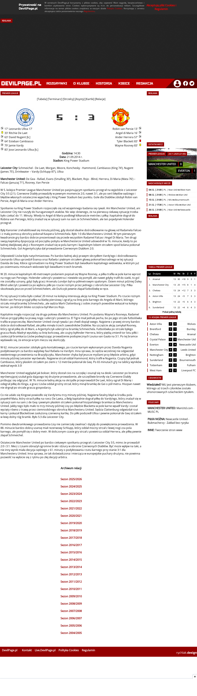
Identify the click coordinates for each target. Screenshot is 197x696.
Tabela (42, 99)
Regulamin (88, 650)
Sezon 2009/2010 (71, 596)
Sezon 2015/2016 (71, 552)
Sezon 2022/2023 (71, 501)
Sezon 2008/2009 (71, 603)
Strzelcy (68, 99)
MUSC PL (153, 412)
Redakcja (144, 83)
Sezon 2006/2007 (71, 618)
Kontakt (27, 650)
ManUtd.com (185, 408)
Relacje (100, 99)
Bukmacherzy (156, 423)
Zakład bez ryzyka (178, 423)
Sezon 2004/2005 (71, 633)
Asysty (80, 99)
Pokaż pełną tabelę (171, 311)
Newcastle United (177, 419)
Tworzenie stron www (168, 430)
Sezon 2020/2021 (71, 516)
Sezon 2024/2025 (71, 486)
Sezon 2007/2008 (71, 611)
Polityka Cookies (114, 8)
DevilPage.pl (9, 650)
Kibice (124, 83)
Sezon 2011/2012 (71, 581)
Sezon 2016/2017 (71, 545)
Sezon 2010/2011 (71, 589)
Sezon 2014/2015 (71, 560)
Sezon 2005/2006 (71, 625)
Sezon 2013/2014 (71, 567)
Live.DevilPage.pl (45, 650)
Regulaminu (89, 11)
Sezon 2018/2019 (71, 530)
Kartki (89, 99)
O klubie (81, 83)
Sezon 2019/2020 (71, 523)
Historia (104, 83)
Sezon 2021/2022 (71, 508)
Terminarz (54, 99)
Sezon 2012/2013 (71, 574)
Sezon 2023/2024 (71, 494)
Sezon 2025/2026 (71, 479)
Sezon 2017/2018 (71, 538)
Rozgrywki (56, 83)
